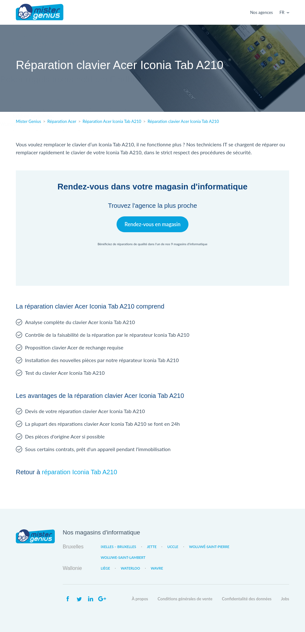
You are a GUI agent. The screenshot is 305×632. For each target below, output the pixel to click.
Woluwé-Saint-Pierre (209, 547)
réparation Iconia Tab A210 (79, 472)
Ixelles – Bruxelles (118, 547)
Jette (151, 547)
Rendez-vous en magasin (152, 224)
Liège (105, 568)
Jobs (285, 598)
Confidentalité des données (247, 598)
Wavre (157, 568)
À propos (140, 598)
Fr (282, 12)
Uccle (172, 547)
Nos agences (261, 12)
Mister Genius (39, 12)
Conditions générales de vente (185, 598)
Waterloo (130, 568)
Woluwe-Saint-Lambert (123, 557)
